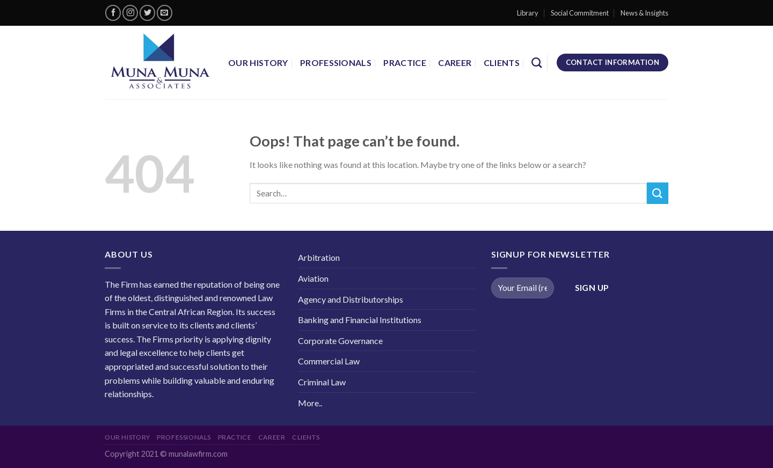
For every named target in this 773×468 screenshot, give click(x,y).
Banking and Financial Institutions (359, 320)
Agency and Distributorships (350, 299)
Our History (258, 62)
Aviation (313, 278)
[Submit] (657, 192)
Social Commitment (580, 13)
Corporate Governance (340, 340)
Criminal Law (322, 382)
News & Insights (644, 13)
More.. (310, 403)
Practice (404, 62)
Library (527, 13)
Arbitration (319, 257)
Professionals (335, 62)
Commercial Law (329, 361)
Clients (502, 62)
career (454, 62)
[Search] (536, 62)
